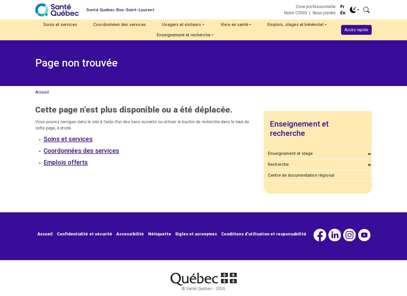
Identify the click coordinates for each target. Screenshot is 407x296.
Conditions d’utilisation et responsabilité (263, 234)
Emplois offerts (66, 162)
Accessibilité (130, 234)
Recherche (278, 164)
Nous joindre (324, 12)
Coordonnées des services (119, 24)
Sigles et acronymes (196, 234)
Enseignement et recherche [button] (183, 34)
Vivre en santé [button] (234, 24)
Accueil (42, 92)
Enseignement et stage (290, 153)
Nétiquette (159, 234)
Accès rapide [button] (356, 29)
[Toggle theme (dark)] (354, 10)
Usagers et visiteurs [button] (181, 24)
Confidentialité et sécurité (84, 234)
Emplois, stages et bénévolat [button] (295, 24)
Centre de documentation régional (301, 175)
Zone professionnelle (316, 6)
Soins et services (60, 24)
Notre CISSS (295, 12)
